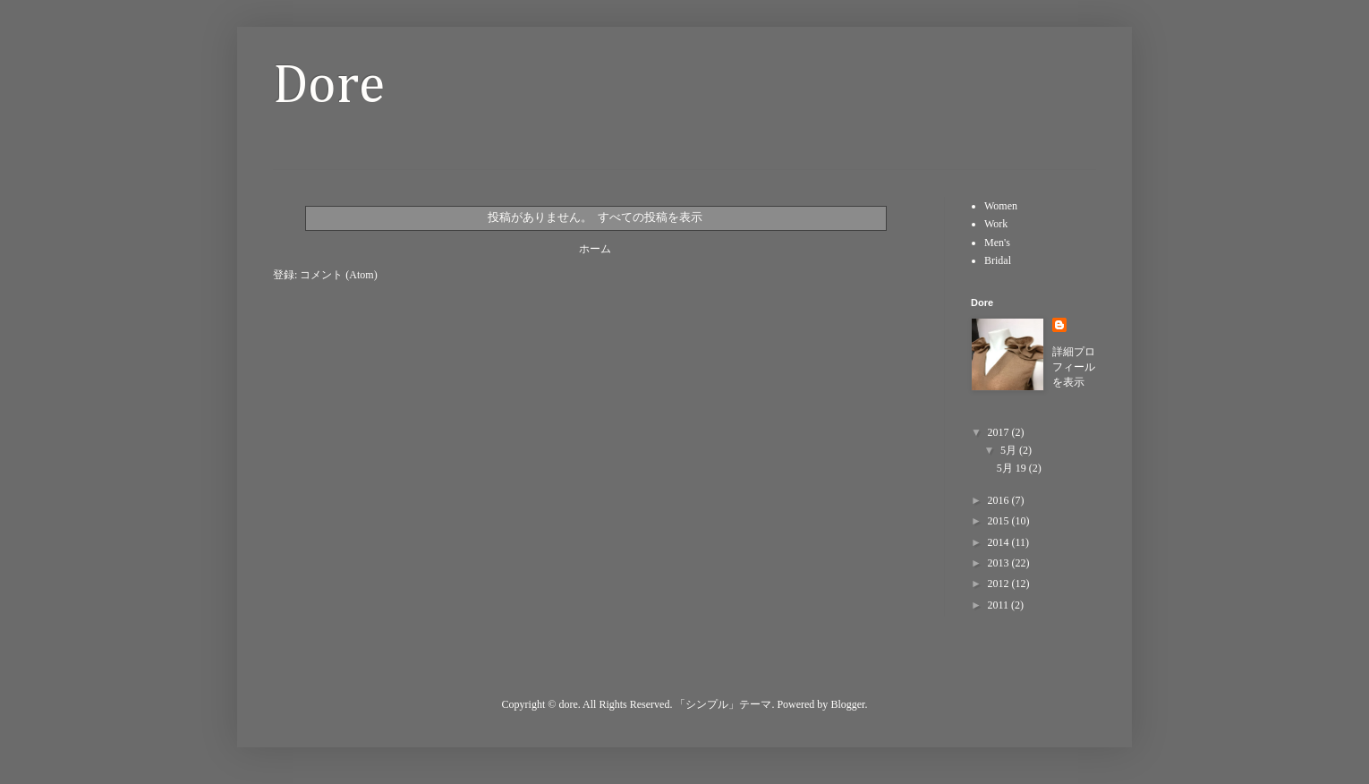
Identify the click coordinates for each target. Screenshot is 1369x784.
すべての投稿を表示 (650, 217)
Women (1000, 206)
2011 (1000, 605)
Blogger (847, 704)
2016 (1000, 500)
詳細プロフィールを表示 (1073, 366)
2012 (1000, 583)
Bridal (997, 260)
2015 (1000, 521)
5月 (1009, 450)
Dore (329, 87)
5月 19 (1013, 468)
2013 (1000, 563)
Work (996, 223)
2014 (1000, 542)
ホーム (595, 249)
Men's (997, 242)
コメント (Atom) (338, 274)
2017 (1000, 432)
